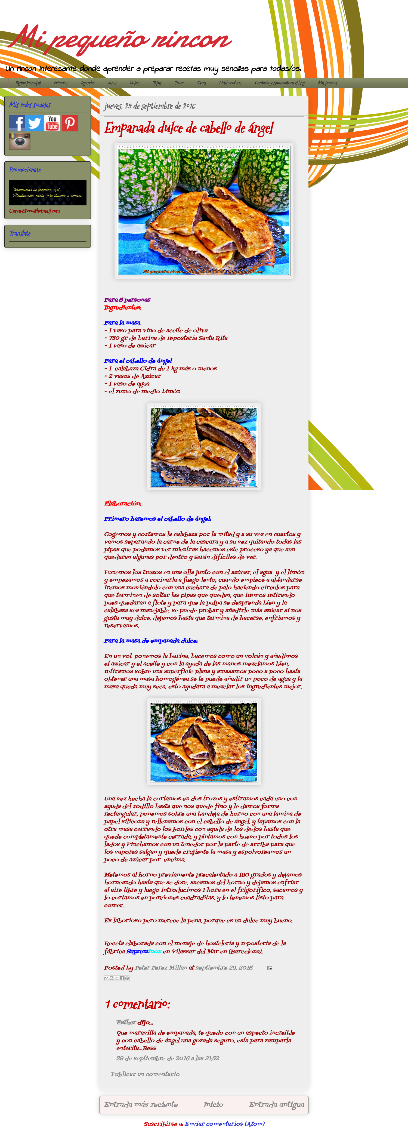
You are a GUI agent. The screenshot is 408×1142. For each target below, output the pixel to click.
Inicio (213, 1105)
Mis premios (327, 83)
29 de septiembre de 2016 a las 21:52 (167, 1059)
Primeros (60, 83)
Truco (179, 83)
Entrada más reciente (140, 1105)
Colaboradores (230, 83)
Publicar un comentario (145, 1074)
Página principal (27, 83)
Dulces (134, 83)
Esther (125, 1023)
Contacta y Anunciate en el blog (279, 83)
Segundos (87, 83)
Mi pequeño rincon (115, 36)
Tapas (157, 83)
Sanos (112, 83)
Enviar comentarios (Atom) (224, 1124)
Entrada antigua (276, 1105)
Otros (201, 83)
